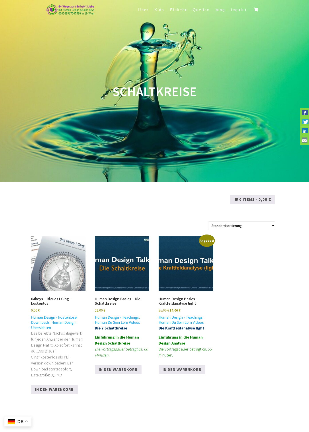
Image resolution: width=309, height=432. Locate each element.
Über (143, 10)
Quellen (201, 10)
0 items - (252, 199)
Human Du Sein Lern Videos (117, 322)
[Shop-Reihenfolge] (241, 225)
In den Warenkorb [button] (54, 389)
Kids (159, 10)
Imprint (239, 10)
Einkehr (178, 10)
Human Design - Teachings (117, 317)
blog (220, 10)
